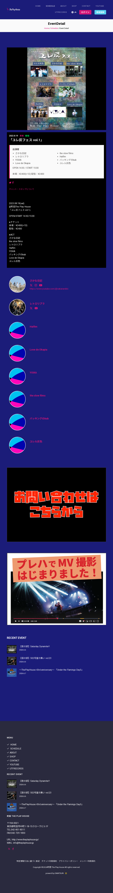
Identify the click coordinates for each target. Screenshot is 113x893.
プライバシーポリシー (68, 861)
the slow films (37, 395)
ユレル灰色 (36, 441)
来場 (22, 136)
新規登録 (100, 12)
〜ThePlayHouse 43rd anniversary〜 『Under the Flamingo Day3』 (51, 670)
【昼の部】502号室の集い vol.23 (35, 658)
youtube (100, 6)
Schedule (54, 28)
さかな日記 (36, 280)
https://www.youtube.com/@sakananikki (49, 288)
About (63, 6)
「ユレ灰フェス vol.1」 (26, 140)
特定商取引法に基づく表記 (28, 861)
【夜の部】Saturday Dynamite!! (34, 646)
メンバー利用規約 (87, 861)
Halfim (33, 326)
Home (38, 6)
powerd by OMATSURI (56, 873)
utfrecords (61, 12)
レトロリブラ (37, 303)
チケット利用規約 (49, 861)
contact (86, 6)
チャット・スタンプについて (21, 189)
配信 (27, 136)
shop (74, 6)
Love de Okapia (38, 349)
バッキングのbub (39, 418)
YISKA (33, 372)
